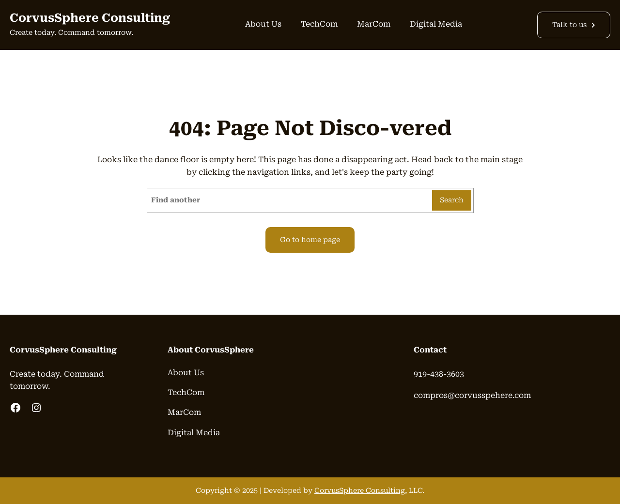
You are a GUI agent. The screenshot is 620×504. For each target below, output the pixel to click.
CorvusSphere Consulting (90, 18)
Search (452, 200)
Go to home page (310, 240)
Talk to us (569, 25)
